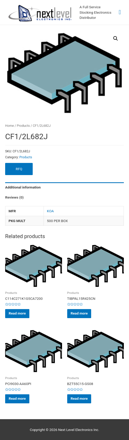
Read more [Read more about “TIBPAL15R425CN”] (79, 313)
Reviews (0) (14, 197)
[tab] (64, 187)
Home (9, 126)
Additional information (23, 187)
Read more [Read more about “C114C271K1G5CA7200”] (17, 313)
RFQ (19, 169)
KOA (50, 211)
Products (23, 126)
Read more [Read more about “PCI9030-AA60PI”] (17, 398)
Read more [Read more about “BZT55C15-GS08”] (79, 398)
